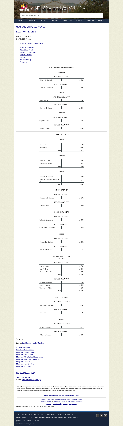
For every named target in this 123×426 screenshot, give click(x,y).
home (20, 21)
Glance (43, 21)
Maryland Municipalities (25, 364)
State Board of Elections (25, 347)
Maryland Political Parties (25, 352)
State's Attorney (25, 60)
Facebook (97, 415)
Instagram (105, 415)
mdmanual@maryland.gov (31, 380)
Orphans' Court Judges (28, 52)
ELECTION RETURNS (26, 32)
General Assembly (57, 404)
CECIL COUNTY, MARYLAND (31, 27)
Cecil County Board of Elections (33, 343)
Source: (19, 343)
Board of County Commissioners (31, 43)
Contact (32, 21)
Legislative (67, 21)
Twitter (101, 415)
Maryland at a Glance (24, 366)
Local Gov (91, 21)
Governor (48, 404)
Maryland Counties (23, 362)
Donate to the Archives (65, 414)
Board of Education (27, 47)
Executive (55, 21)
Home (18, 414)
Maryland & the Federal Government (29, 357)
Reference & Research (76, 399)
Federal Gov (103, 21)
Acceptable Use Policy (36, 414)
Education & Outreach (59, 401)
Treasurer (23, 62)
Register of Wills (26, 55)
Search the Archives (46, 401)
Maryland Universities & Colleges (28, 359)
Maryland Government (24, 354)
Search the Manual (23, 377)
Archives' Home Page (47, 399)
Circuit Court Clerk (26, 50)
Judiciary (65, 404)
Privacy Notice (51, 414)
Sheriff (22, 57)
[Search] (100, 15)
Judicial (79, 21)
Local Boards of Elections (25, 350)
